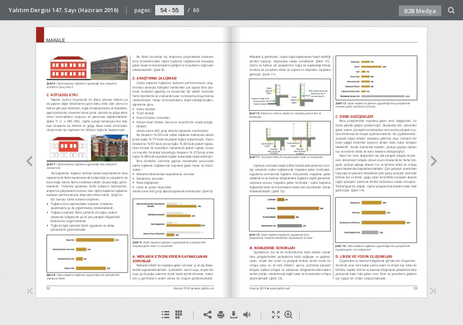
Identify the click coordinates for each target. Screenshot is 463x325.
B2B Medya (420, 11)
